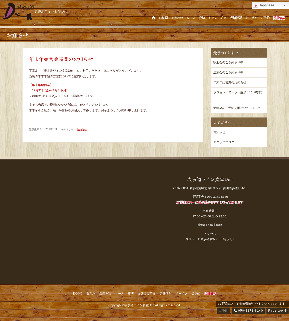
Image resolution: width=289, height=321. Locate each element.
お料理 (163, 17)
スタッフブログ (223, 142)
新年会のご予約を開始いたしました (237, 108)
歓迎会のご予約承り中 (228, 62)
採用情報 (279, 17)
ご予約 (265, 17)
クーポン (251, 17)
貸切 (202, 17)
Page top (277, 310)
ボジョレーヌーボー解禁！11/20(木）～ (238, 95)
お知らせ (82, 129)
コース (191, 17)
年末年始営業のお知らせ (229, 82)
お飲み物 (177, 17)
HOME (77, 293)
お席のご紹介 (217, 17)
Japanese (263, 5)
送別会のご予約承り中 (228, 72)
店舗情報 (236, 17)
